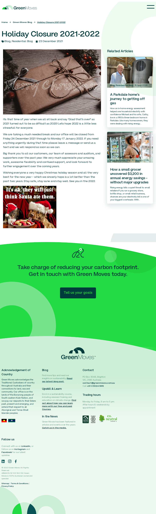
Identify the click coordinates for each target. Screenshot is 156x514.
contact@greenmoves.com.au (99, 383)
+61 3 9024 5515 (95, 386)
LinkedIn (25, 446)
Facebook (7, 452)
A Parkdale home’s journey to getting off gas (127, 99)
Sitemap (5, 483)
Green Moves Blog (22, 22)
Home (5, 22)
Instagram (19, 449)
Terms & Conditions (19, 483)
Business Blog (123, 160)
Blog (112, 85)
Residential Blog (124, 85)
